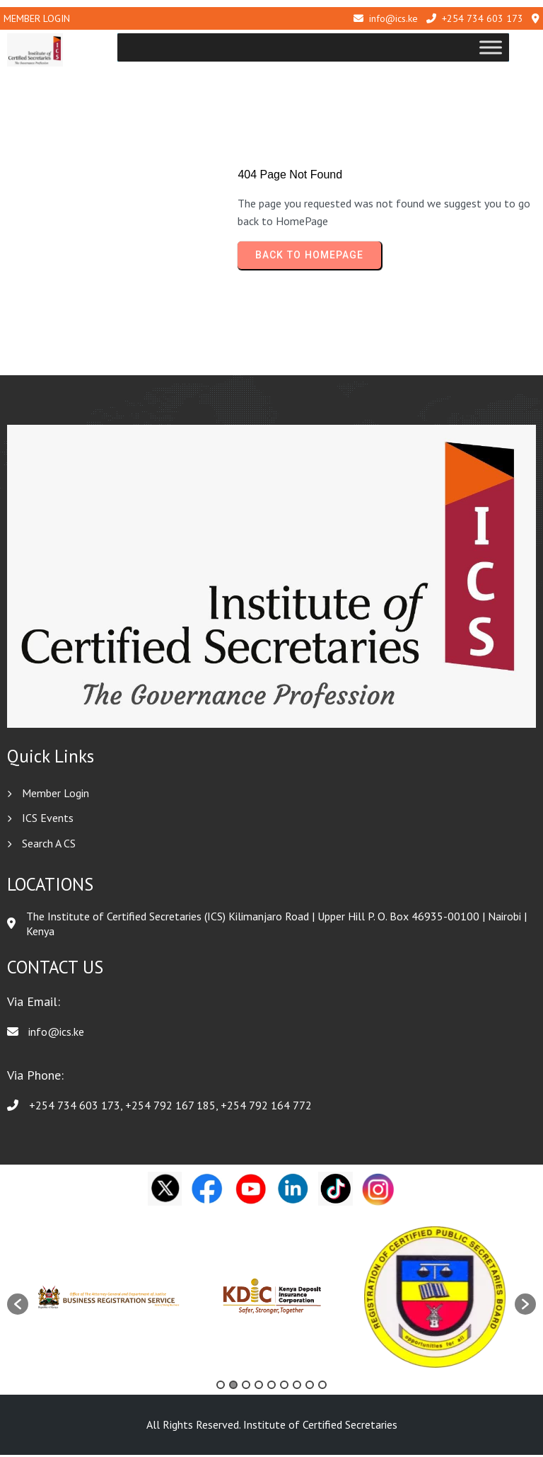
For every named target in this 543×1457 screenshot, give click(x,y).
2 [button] (233, 1387)
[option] (109, 1298)
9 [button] (322, 1387)
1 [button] (220, 1387)
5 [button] (271, 1387)
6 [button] (284, 1387)
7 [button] (297, 1387)
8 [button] (309, 1387)
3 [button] (246, 1387)
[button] (17, 1305)
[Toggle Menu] (517, 48)
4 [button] (259, 1387)
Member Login (37, 18)
